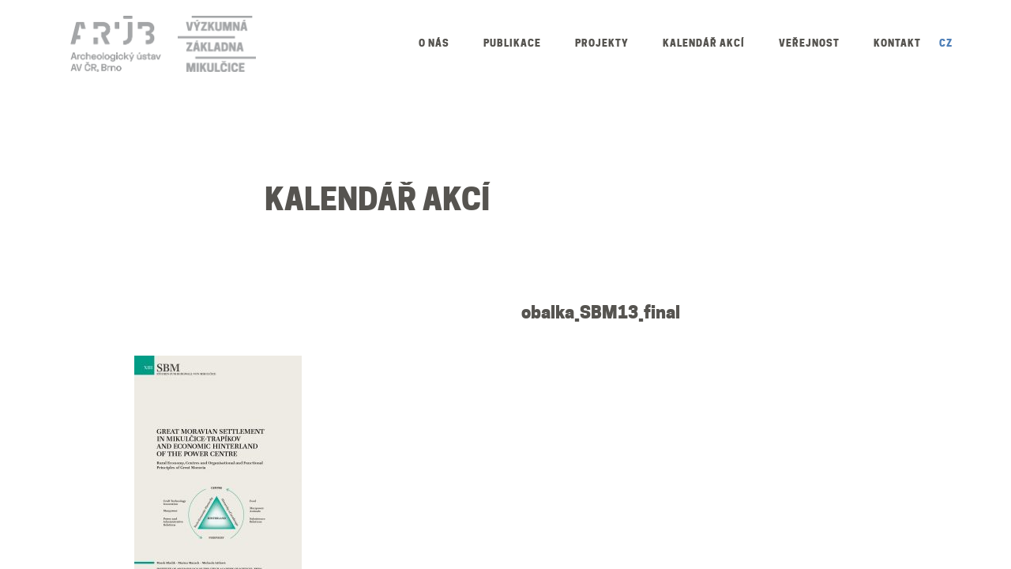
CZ (946, 43)
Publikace (512, 43)
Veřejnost (809, 43)
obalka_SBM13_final (600, 312)
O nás (434, 43)
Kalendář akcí (704, 43)
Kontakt (897, 43)
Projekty (602, 43)
